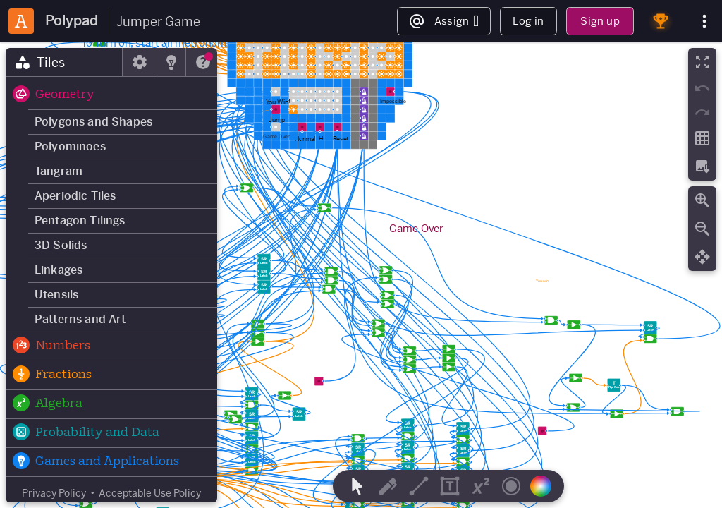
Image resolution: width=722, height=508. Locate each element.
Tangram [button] (58, 171)
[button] (111, 95)
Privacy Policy (54, 493)
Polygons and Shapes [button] (93, 121)
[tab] (64, 62)
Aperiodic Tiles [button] (75, 195)
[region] (361, 275)
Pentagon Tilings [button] (80, 220)
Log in (528, 21)
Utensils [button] (56, 294)
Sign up (599, 21)
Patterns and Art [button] (80, 319)
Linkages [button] (58, 269)
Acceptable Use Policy (150, 493)
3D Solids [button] (61, 245)
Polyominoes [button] (70, 146)
